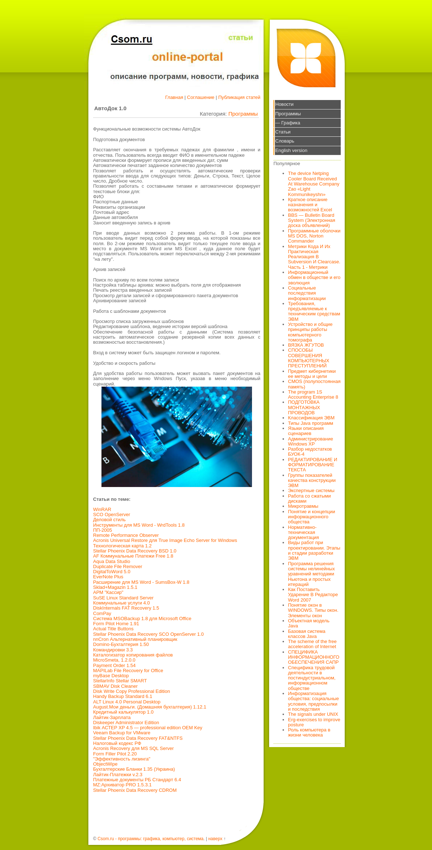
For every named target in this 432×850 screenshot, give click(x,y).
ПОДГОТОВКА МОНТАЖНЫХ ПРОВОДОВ (304, 407)
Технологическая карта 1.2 (122, 545)
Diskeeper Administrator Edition (126, 722)
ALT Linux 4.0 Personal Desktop (126, 702)
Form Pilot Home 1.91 (116, 623)
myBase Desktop (111, 675)
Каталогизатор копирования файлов (133, 655)
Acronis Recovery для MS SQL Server (133, 748)
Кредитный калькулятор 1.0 (123, 712)
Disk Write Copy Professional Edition (131, 691)
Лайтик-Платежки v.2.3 (118, 774)
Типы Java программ (310, 423)
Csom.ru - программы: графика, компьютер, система (150, 838)
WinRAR (102, 509)
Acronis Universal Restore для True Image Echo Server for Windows (165, 540)
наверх (215, 838)
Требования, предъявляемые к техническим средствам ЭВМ (314, 311)
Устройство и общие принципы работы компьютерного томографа (310, 332)
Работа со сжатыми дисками (309, 498)
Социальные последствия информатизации (307, 293)
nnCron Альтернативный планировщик (135, 639)
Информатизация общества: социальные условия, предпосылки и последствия (313, 701)
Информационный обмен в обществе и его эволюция (314, 278)
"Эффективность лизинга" (121, 759)
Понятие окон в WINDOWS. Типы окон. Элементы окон (313, 610)
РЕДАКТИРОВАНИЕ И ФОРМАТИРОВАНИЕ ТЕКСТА (312, 465)
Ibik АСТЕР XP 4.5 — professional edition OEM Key (147, 727)
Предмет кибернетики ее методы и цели (312, 373)
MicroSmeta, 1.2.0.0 (114, 660)
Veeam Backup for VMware (122, 732)
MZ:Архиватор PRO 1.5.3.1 (122, 784)
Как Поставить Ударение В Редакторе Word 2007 (313, 595)
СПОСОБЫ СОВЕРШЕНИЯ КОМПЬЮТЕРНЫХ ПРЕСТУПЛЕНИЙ (308, 357)
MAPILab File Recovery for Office (128, 670)
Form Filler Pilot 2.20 (115, 754)
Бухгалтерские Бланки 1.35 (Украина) (134, 769)
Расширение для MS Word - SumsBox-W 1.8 (141, 582)
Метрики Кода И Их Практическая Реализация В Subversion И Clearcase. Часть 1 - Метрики (314, 257)
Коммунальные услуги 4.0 (121, 603)
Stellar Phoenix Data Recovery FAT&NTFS (138, 738)
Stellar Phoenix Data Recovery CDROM (135, 790)
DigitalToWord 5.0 (111, 571)
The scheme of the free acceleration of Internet (312, 644)
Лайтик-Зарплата (112, 717)
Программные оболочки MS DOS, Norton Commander (314, 236)
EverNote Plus (108, 576)
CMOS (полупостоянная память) (314, 384)
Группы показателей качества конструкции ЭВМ (312, 480)
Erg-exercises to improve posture (314, 722)
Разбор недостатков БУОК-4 (310, 451)
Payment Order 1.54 (114, 665)
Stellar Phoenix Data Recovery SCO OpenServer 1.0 (148, 634)
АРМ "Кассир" (108, 592)
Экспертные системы (311, 490)
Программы (243, 114)
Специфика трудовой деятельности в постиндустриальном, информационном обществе (312, 678)
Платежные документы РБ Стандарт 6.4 (137, 779)
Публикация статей (239, 97)
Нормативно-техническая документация (303, 532)
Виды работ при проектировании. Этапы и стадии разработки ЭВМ (314, 550)
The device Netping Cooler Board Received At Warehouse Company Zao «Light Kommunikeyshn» (313, 184)
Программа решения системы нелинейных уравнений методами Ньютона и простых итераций (311, 574)
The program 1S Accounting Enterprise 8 (313, 394)
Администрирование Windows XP (310, 441)
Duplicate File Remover (117, 566)
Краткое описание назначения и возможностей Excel (310, 205)
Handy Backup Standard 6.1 (122, 696)
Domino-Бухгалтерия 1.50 (121, 644)
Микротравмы (303, 506)
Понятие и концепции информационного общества (311, 517)
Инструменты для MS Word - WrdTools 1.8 (139, 525)
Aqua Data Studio (111, 561)
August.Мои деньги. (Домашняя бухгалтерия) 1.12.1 (149, 707)
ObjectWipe (105, 764)
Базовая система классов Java (306, 633)
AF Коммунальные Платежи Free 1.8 (133, 556)
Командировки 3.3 (113, 650)
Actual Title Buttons (113, 628)
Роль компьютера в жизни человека (309, 732)
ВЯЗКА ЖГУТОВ (306, 345)
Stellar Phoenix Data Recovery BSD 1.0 (134, 551)
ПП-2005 (102, 530)
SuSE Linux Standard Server (123, 597)
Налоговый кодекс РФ (117, 743)
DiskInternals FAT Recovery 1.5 (126, 608)
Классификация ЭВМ (311, 417)
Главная (174, 97)
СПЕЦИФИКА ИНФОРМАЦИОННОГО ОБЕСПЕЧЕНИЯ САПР (313, 657)
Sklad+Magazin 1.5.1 (115, 587)
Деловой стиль (109, 519)
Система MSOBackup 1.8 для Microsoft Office (142, 618)
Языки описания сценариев (306, 431)
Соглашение (200, 97)
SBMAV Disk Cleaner (115, 686)
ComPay (102, 613)
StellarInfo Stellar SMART (120, 680)
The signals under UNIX (313, 714)
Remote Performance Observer (126, 535)
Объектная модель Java (308, 623)
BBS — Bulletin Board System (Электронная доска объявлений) (311, 220)
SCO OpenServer (111, 514)
